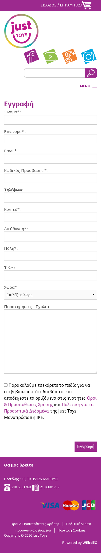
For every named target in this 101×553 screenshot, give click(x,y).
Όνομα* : (12, 111)
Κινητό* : (12, 209)
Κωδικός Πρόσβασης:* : (26, 170)
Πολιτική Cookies (72, 530)
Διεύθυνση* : (16, 228)
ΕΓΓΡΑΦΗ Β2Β (71, 5)
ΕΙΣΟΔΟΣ (48, 5)
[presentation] (44, 431)
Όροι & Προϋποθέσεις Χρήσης (35, 523)
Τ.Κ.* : (9, 267)
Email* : (11, 150)
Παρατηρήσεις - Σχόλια (26, 306)
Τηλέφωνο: (14, 189)
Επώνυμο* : (15, 131)
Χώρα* (10, 287)
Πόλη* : (11, 248)
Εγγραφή (85, 446)
